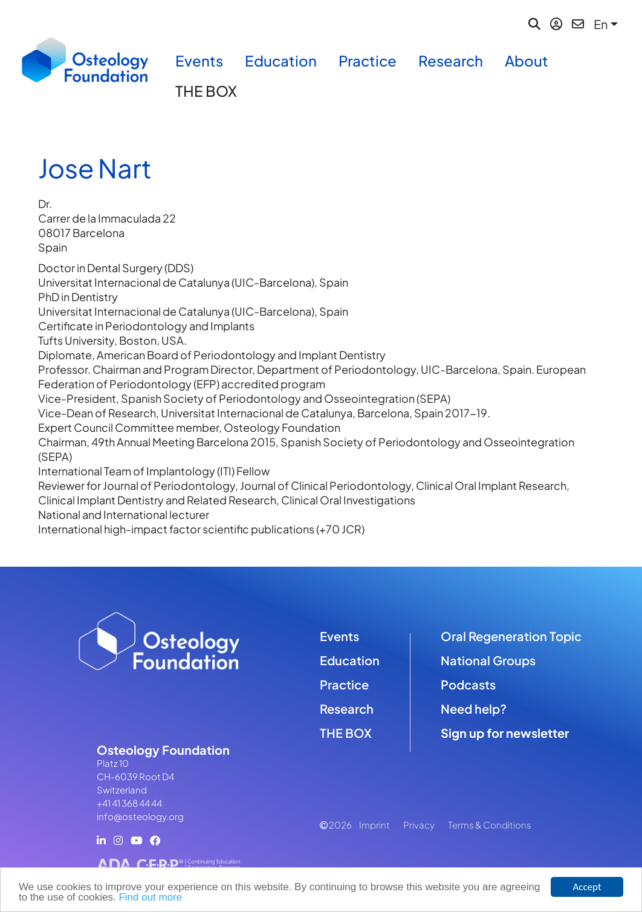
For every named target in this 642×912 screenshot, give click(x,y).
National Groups (488, 660)
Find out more (150, 898)
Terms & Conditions (489, 824)
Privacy (419, 824)
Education (281, 60)
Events (199, 60)
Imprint (374, 824)
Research (450, 60)
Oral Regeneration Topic (511, 635)
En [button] (601, 23)
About (526, 60)
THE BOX (206, 91)
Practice (368, 60)
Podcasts (468, 684)
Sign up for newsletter (505, 732)
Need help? (474, 708)
